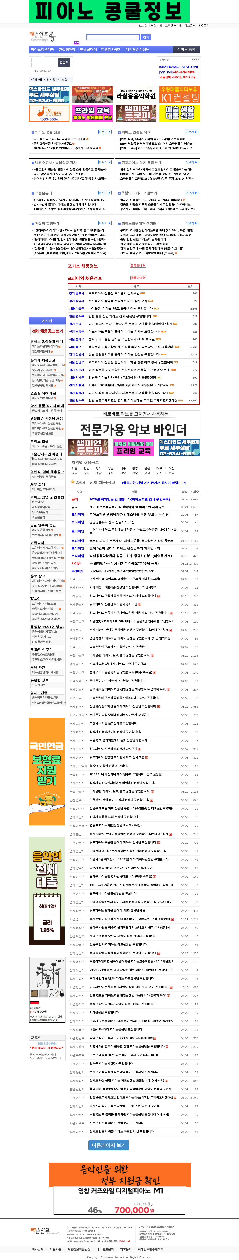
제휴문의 (203, 25)
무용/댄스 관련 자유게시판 (47, 659)
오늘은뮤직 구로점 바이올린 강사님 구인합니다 (119, 646)
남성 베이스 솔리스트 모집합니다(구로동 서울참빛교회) (125, 578)
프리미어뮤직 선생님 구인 (46, 428)
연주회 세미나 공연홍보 (45, 535)
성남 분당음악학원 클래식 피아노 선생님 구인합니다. (124, 354)
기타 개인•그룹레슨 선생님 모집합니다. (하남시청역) (124, 587)
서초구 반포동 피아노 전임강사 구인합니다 (117, 1122)
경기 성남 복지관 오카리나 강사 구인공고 (60, 174)
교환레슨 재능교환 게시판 (46, 547)
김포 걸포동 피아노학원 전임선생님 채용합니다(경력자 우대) (129, 369)
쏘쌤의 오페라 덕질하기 (45, 608)
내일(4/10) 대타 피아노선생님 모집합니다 (116, 1029)
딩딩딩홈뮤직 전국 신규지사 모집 (112, 522)
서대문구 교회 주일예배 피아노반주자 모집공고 (119, 714)
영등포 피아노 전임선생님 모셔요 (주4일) (116, 825)
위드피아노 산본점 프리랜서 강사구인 (114, 293)
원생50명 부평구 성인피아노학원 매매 (144, 243)
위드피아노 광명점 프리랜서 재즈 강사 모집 (118, 301)
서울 (74, 468)
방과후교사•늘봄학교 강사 (47, 375)
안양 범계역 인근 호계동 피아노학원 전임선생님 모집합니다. (128, 850)
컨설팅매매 (67, 49)
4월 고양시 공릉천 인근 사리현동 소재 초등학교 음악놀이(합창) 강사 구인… (81, 169)
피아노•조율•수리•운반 (47, 446)
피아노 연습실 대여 (42, 398)
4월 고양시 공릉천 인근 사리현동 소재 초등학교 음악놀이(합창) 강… (131, 884)
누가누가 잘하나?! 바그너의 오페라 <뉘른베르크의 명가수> (157, 209)
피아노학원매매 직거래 (45, 346)
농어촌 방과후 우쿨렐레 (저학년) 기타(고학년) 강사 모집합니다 (73, 178)
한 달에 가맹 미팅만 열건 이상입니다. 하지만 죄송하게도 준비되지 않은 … (80, 199)
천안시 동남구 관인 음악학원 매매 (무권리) (147, 253)
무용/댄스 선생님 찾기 (44, 654)
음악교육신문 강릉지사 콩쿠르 (53, 143)
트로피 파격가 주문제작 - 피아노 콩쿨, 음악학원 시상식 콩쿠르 (131, 540)
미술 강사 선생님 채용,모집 (47, 458)
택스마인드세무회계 (43, 489)
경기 (99, 468)
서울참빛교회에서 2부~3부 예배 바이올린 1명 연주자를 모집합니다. (131, 621)
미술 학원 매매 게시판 (44, 463)
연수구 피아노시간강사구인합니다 (111, 1063)
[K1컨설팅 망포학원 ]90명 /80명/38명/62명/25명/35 (122, 571)
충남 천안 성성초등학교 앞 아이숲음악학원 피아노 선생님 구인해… (131, 1088)
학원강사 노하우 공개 (44, 563)
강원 (147, 473)
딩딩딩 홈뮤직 (40, 512)
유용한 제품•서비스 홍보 (46, 590)
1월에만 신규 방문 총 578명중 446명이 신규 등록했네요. (69, 209)
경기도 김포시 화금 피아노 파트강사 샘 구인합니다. (122, 1131)
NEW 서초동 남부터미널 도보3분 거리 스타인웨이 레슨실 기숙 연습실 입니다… (170, 143)
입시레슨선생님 (42, 56)
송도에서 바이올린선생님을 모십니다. (113, 893)
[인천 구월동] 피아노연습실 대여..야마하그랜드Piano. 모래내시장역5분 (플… (169, 148)
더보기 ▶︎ (105, 131)
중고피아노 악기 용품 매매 (47, 410)
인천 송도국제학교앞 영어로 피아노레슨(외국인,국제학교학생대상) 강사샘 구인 (133, 400)
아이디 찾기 (52, 79)
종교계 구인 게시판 (42, 370)
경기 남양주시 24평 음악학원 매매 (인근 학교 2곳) (151, 248)
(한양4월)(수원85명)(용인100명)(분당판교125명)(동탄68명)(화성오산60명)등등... (85, 248)
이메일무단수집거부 (150, 1249)
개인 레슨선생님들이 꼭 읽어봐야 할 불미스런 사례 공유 (127, 507)
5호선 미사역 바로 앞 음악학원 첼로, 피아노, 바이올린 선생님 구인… (131, 969)
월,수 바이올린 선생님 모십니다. (110, 765)
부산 (111, 468)
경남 (74, 473)
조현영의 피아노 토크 (44, 603)
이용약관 (55, 1249)
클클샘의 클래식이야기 (45, 613)
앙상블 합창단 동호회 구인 (47, 557)
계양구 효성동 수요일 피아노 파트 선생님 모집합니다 (123, 935)
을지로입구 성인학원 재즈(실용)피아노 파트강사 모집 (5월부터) (131, 346)
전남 (123, 473)
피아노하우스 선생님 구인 (46, 423)
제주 (159, 473)
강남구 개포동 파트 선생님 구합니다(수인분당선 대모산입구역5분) (131, 808)
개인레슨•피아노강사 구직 (47, 580)
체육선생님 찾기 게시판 (45, 672)
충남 (99, 473)
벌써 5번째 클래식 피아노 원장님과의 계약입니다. (65, 204)
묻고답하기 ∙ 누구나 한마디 (47, 552)
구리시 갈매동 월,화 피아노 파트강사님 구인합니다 (122, 978)
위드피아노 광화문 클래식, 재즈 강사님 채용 (117, 910)
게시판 (47, 321)
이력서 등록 (186, 49)
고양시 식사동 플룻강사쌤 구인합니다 (113, 723)
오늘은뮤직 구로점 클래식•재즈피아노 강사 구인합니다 (125, 697)
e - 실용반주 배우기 (42, 641)
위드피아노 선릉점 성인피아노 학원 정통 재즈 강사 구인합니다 (131, 362)
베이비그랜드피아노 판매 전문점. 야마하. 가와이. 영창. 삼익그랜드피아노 (166, 174)
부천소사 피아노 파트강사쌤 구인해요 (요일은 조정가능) (125, 1105)
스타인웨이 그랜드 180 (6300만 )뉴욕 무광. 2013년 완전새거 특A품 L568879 (168, 178)
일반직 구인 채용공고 (44, 476)
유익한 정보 (38, 684)
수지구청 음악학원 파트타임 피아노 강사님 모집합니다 (124, 1071)
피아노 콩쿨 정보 (41, 529)
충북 (111, 473)
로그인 (143, 25)
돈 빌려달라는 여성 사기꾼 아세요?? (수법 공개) (124, 563)
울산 (147, 468)
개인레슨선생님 (137, 49)
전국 (171, 473)
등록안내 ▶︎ (138, 265)
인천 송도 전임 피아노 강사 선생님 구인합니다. (120, 316)
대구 (159, 468)
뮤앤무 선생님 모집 (42, 433)
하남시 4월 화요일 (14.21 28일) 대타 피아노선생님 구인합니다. (129, 859)
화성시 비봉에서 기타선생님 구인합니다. (115, 731)
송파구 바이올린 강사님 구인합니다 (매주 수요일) (122, 339)
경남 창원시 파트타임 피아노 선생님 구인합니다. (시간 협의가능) (130, 638)
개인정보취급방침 (79, 1249)
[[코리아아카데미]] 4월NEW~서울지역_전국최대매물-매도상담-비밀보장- (80, 230)
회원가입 (156, 25)
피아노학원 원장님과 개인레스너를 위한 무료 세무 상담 (129, 514)
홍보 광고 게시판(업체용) (46, 585)
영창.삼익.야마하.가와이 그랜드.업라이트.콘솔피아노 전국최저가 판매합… (167, 169)
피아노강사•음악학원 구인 (47, 364)
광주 (135, 468)
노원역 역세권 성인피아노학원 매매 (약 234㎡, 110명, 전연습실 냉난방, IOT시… (170, 234)
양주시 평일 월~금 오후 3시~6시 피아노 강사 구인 (121, 867)
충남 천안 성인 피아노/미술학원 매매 (143, 239)
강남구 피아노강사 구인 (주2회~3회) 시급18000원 (122, 377)
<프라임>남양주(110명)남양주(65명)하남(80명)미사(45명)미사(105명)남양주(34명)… (87, 243)
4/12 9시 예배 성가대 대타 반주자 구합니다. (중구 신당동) (126, 774)
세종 (123, 468)
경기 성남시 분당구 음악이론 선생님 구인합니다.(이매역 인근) (130, 323)
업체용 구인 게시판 (43, 385)
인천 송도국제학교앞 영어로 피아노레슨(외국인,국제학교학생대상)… (131, 1097)
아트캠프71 (38, 501)
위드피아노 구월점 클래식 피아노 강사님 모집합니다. (124, 331)
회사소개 (37, 1249)
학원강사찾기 (111, 49)
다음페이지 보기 (109, 1145)
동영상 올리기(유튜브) (44, 631)
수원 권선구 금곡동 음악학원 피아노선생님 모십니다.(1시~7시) (129, 1114)
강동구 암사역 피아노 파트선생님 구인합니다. (118, 944)
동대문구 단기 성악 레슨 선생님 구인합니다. (117, 680)
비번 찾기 (64, 79)
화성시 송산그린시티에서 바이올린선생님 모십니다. (122, 782)
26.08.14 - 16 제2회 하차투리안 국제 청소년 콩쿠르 (66, 148)
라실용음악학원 (41, 507)
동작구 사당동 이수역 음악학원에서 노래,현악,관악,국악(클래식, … (131, 927)
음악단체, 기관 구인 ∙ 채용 (46, 380)
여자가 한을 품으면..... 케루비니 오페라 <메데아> (151, 199)
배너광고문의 (187, 25)
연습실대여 (88, 49)
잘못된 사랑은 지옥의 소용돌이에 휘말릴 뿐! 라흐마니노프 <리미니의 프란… (168, 204)
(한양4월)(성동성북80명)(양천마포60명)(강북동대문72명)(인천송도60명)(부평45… (86, 253)
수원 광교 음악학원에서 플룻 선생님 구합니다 (118, 740)
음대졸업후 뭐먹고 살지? (46, 618)
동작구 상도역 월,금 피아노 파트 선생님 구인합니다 (122, 1003)
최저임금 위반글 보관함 (45, 697)
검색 (146, 37)
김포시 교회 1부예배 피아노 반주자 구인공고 (118, 663)
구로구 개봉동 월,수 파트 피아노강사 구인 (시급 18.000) (125, 1054)
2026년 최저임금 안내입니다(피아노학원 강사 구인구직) (130, 499)
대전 (171, 468)
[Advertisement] (115, 69)
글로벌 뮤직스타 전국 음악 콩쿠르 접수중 (60, 139)
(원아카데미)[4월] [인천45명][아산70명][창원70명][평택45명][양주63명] (79, 239)
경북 (87, 473)
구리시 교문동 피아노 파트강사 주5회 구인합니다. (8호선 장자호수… (131, 1020)
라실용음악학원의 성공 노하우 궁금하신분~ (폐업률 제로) (131, 556)
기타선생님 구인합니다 (104, 1012)
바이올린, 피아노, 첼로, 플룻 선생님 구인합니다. (121, 308)
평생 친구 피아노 (41, 636)
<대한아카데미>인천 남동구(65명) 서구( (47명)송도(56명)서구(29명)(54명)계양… (85, 234)
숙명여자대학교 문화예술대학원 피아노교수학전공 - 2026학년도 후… (131, 961)
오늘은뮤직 (38, 517)
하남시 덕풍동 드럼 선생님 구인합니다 (114, 816)
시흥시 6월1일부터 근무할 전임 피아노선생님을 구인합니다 (129, 385)
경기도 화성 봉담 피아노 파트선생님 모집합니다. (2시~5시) (128, 392)
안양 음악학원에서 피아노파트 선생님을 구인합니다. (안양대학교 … (131, 901)
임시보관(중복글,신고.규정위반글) (51, 702)
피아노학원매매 (42, 49)
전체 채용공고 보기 (47, 331)
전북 (135, 473)
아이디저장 (44, 70)
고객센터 (170, 25)
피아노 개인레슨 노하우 (45, 568)
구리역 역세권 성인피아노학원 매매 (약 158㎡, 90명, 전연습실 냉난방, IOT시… (170, 230)
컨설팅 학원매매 (41, 351)
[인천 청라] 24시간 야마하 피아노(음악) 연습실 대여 (153, 139)
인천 (87, 468)
